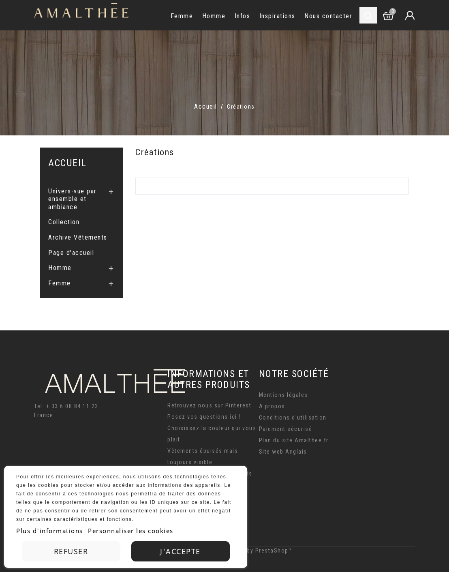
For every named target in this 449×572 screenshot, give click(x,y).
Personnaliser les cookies (130, 531)
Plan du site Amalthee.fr (294, 440)
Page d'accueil (71, 253)
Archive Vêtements (77, 237)
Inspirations (277, 16)
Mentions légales (283, 395)
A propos (272, 406)
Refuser (71, 551)
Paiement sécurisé (285, 429)
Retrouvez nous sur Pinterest (209, 405)
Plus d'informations (49, 531)
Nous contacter (328, 16)
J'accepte (180, 551)
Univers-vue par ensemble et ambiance (72, 199)
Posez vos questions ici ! (204, 416)
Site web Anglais (283, 451)
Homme (214, 16)
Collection (63, 222)
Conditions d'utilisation (293, 417)
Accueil (67, 163)
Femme (182, 16)
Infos (242, 16)
